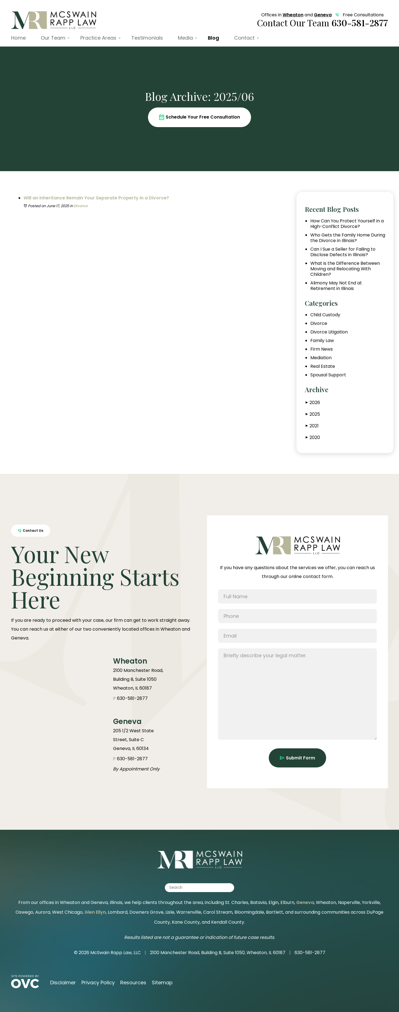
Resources (133, 982)
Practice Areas (98, 37)
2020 (313, 437)
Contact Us (30, 530)
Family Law (322, 340)
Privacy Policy (98, 982)
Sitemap (162, 982)
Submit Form (297, 758)
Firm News (321, 349)
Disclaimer (63, 982)
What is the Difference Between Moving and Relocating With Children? (345, 269)
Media (185, 37)
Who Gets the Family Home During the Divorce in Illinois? (347, 237)
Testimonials (147, 37)
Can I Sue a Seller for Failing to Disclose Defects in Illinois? (342, 252)
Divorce (81, 206)
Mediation (321, 358)
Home (18, 37)
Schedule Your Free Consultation (199, 117)
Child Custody (325, 315)
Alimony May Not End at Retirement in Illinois (336, 285)
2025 (313, 414)
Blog (213, 37)
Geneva (323, 15)
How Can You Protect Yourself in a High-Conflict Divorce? (347, 223)
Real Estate (322, 366)
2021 (312, 426)
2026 (313, 402)
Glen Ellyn (95, 912)
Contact (244, 37)
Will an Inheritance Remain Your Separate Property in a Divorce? (96, 198)
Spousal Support (328, 375)
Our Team (53, 37)
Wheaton (293, 15)
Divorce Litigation (329, 332)
